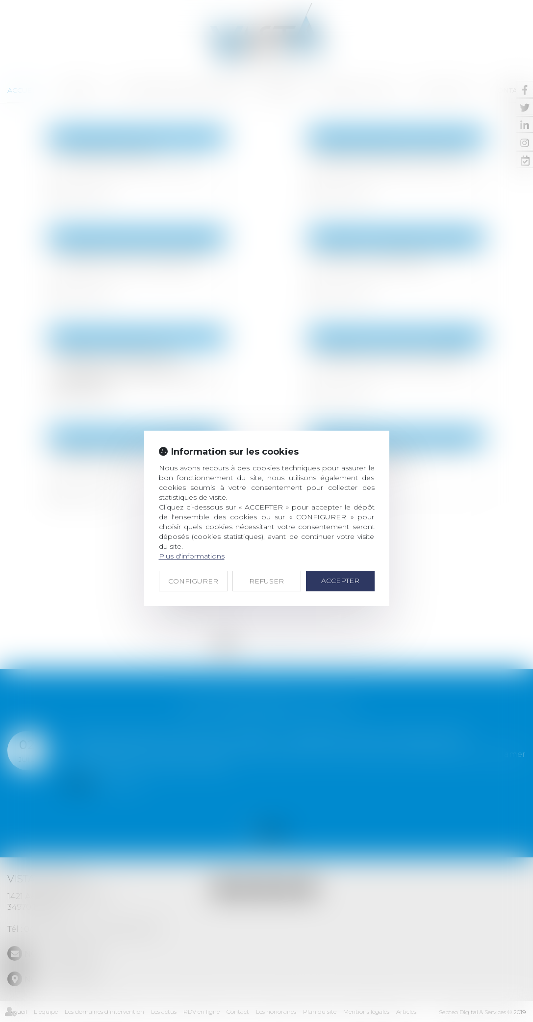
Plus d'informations (192, 556)
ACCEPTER (340, 580)
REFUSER (266, 581)
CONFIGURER (193, 581)
